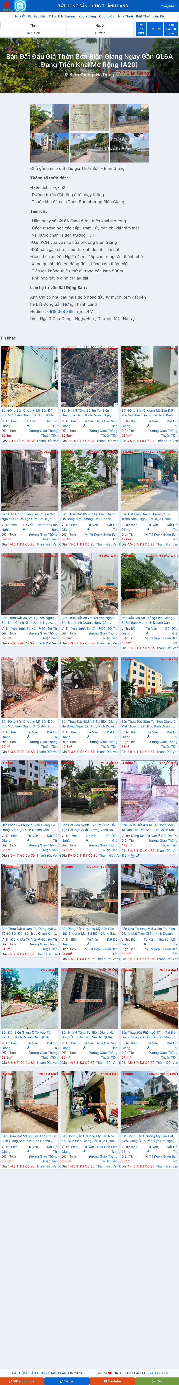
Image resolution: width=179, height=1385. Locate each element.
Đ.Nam (44, 452)
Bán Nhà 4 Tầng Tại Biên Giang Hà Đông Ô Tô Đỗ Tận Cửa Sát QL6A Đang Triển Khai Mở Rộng (88, 1035)
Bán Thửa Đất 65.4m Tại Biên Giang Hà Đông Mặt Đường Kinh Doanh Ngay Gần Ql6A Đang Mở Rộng (88, 517)
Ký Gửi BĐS (141, 29)
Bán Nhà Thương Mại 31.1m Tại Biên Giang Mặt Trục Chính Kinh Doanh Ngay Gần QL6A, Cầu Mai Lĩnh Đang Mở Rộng (148, 931)
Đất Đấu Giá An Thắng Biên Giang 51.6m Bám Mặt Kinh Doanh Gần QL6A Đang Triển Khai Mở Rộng (146, 620)
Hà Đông (7, 348)
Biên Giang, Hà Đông (91, 74)
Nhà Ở (20, 16)
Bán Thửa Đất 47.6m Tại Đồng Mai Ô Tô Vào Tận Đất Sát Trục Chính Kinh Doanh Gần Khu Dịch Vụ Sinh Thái (148, 828)
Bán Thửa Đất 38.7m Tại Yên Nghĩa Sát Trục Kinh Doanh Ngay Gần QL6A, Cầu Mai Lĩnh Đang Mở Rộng (88, 620)
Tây (43, 970)
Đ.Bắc (44, 556)
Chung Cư (107, 16)
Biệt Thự (142, 16)
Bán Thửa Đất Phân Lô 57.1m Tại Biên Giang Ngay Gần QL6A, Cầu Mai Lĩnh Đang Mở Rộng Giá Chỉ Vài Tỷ (149, 1035)
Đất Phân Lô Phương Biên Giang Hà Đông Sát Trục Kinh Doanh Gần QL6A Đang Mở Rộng (28, 828)
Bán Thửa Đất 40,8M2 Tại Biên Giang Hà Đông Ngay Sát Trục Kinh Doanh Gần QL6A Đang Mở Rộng (89, 724)
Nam (103, 659)
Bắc (105, 348)
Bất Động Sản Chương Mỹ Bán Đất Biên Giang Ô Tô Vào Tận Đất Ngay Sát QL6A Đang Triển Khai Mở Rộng (148, 1139)
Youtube (112, 1381)
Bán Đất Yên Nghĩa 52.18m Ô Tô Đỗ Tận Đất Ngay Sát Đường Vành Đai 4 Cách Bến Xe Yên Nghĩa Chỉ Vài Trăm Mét (89, 828)
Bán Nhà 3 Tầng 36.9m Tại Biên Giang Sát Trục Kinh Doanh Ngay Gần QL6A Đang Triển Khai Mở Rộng (89, 413)
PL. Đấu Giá (36, 16)
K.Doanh (93, 452)
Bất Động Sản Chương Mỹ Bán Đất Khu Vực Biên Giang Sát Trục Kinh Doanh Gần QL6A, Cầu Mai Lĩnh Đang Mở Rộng (27, 413)
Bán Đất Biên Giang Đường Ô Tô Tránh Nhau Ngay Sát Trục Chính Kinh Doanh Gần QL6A (146, 517)
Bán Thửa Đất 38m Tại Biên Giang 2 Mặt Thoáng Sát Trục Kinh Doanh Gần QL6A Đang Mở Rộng (148, 724)
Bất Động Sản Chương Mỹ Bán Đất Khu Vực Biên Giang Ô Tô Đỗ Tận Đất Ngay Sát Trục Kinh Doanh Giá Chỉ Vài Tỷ (28, 724)
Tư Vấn (34, 629)
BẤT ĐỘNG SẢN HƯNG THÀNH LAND (40, 1373)
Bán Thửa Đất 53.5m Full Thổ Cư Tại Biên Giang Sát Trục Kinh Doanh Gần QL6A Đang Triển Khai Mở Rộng (29, 1139)
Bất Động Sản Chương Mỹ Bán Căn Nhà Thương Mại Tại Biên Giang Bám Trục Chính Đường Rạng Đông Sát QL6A (89, 931)
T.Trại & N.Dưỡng (62, 16)
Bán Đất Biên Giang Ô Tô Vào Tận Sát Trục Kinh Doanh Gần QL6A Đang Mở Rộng (27, 1035)
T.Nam (105, 763)
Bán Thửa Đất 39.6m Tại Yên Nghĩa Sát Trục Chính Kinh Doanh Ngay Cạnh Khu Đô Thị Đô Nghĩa (28, 620)
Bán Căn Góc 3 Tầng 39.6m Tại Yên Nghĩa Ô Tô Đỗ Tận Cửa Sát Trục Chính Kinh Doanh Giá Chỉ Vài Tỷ (28, 517)
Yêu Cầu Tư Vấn (171, 29)
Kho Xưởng (87, 16)
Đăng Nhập (168, 6)
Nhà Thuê (125, 16)
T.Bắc (104, 556)
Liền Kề (158, 16)
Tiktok (67, 1381)
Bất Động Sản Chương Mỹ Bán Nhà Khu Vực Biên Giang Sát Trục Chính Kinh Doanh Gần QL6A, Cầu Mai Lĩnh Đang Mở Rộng (89, 1139)
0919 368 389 (60, 311)
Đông (43, 348)
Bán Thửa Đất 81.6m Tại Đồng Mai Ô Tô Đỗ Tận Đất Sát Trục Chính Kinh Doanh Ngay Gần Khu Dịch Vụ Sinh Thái (29, 931)
